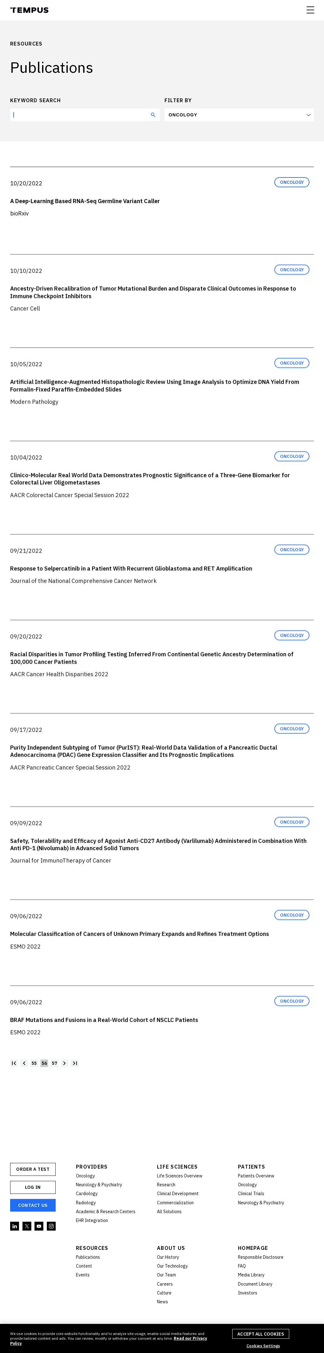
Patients (251, 1167)
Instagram (51, 1226)
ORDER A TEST (32, 1169)
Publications (88, 1257)
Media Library (251, 1275)
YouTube (39, 1226)
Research (166, 1185)
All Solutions (169, 1211)
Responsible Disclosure (261, 1257)
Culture (164, 1293)
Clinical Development (178, 1193)
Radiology (86, 1203)
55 (34, 1063)
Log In (33, 1187)
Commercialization (175, 1203)
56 (44, 1063)
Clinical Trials (251, 1193)
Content (84, 1266)
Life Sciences (177, 1167)
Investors (247, 1293)
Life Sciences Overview (179, 1176)
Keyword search (35, 100)
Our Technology (172, 1266)
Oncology (183, 114)
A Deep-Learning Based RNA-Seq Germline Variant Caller (85, 201)
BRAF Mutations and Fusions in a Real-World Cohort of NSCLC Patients (104, 1033)
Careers (165, 1284)
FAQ (242, 1266)
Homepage (253, 1248)
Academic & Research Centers (105, 1211)
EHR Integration (92, 1220)
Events (83, 1275)
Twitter (27, 1226)
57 (54, 1063)
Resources (92, 1248)
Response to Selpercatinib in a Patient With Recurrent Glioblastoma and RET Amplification (131, 581)
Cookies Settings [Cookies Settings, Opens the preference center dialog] (263, 1346)
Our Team (166, 1275)
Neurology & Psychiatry (99, 1185)
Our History (168, 1257)
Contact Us (33, 1205)
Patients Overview (256, 1176)
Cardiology (87, 1193)
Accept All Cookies (260, 1334)
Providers (92, 1167)
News (162, 1302)
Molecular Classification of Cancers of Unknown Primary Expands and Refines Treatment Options (139, 947)
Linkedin (14, 1226)
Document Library (255, 1284)
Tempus (29, 10)
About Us (171, 1248)
